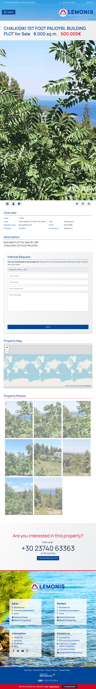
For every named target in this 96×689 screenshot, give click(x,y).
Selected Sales (21, 617)
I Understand (69, 686)
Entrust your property (69, 640)
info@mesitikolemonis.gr (71, 652)
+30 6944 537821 (28, 2)
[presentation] (27, 318)
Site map (27, 670)
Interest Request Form (48, 558)
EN (91, 2)
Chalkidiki (18, 643)
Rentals (61, 603)
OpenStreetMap (77, 386)
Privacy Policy (51, 670)
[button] (13, 203)
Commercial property (24, 610)
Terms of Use (38, 670)
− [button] (7, 351)
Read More (54, 686)
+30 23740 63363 (12, 2)
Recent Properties (22, 620)
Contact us (64, 637)
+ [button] (7, 348)
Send (48, 326)
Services (18, 640)
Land (16, 613)
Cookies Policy (64, 670)
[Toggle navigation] (8, 12)
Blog (16, 646)
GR (87, 2)
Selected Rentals (67, 617)
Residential (19, 607)
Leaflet (67, 386)
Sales (15, 603)
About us (18, 637)
